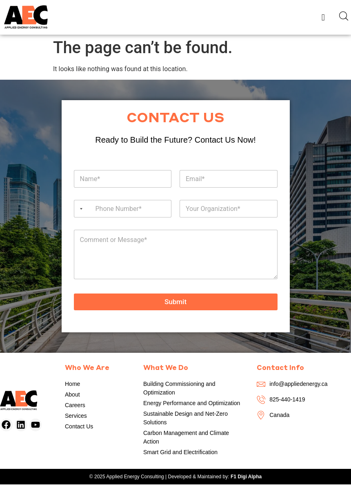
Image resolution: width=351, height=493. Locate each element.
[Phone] (123, 208)
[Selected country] (79, 208)
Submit (175, 302)
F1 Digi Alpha (246, 477)
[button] (323, 17)
